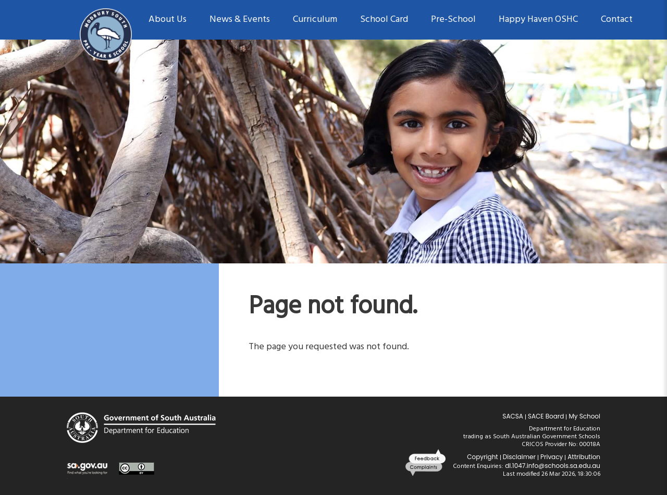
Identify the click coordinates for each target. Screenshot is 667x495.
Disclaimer (519, 456)
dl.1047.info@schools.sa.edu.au (552, 465)
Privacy (551, 456)
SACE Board (546, 416)
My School (584, 416)
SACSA (512, 416)
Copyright (482, 456)
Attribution (583, 456)
